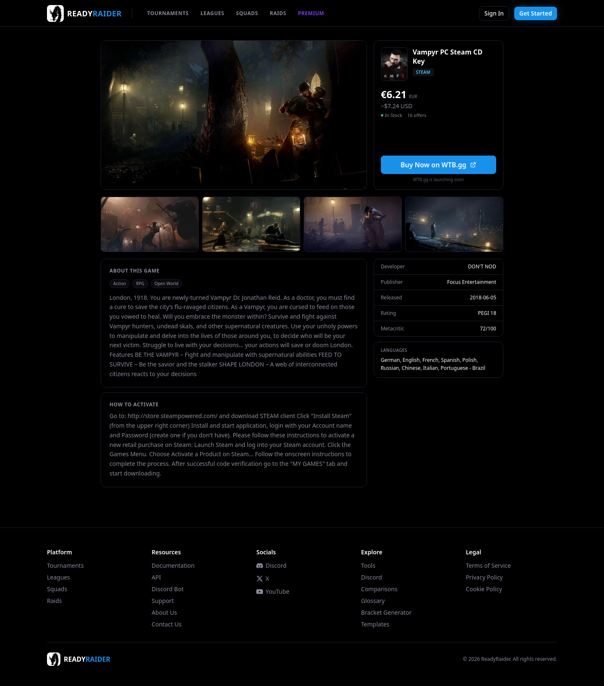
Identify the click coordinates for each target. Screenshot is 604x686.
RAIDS (278, 13)
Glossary (373, 601)
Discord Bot (168, 589)
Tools (368, 565)
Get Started (535, 13)
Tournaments (65, 565)
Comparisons (379, 589)
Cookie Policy (484, 589)
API (156, 577)
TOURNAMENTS (168, 13)
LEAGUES (212, 13)
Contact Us (167, 624)
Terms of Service (488, 565)
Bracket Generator (386, 612)
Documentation (173, 565)
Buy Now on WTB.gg (438, 164)
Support (163, 601)
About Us (164, 612)
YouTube (272, 591)
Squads (57, 589)
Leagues (58, 577)
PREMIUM (311, 13)
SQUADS (247, 13)
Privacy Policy (484, 577)
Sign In (494, 13)
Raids (54, 601)
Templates (375, 624)
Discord (271, 565)
